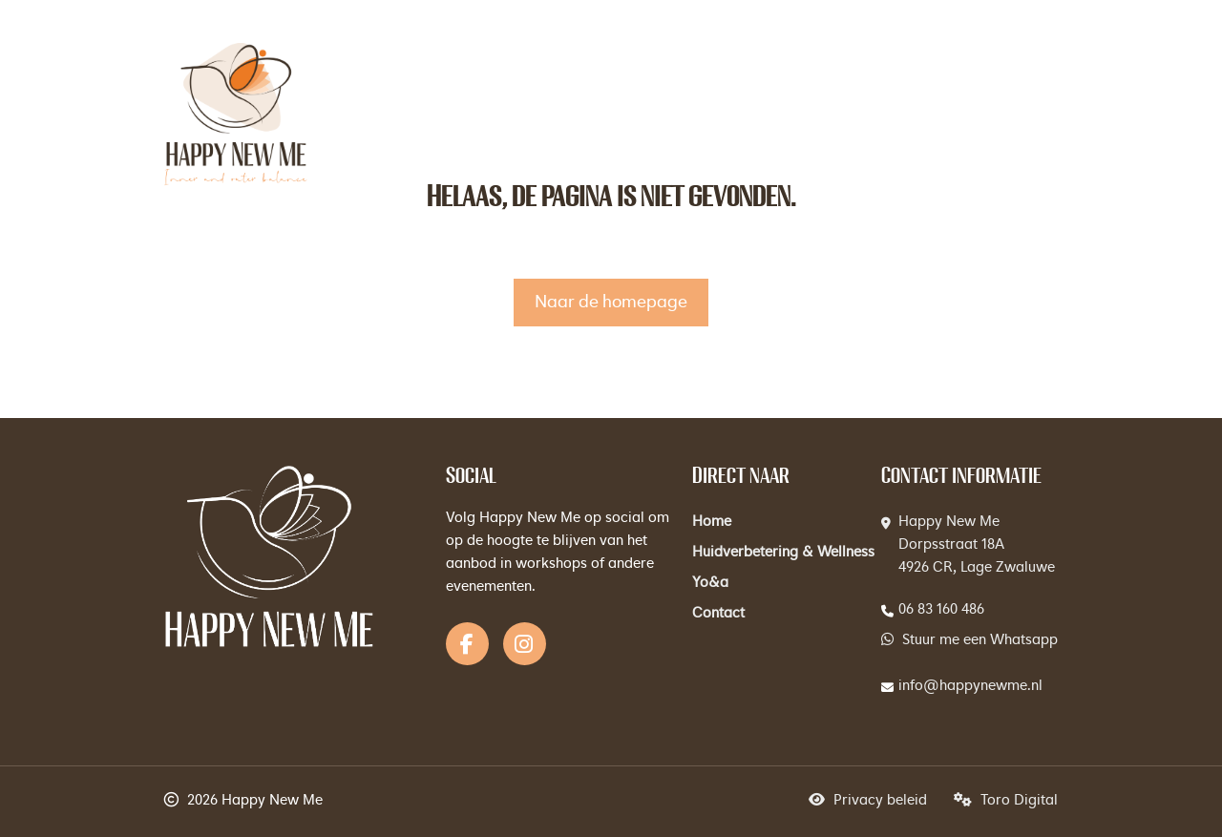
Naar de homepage (611, 302)
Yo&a (710, 583)
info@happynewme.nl (970, 687)
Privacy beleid (868, 801)
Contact (718, 614)
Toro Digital (1006, 801)
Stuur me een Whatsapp (969, 640)
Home (711, 522)
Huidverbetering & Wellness (783, 553)
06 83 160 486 (941, 610)
